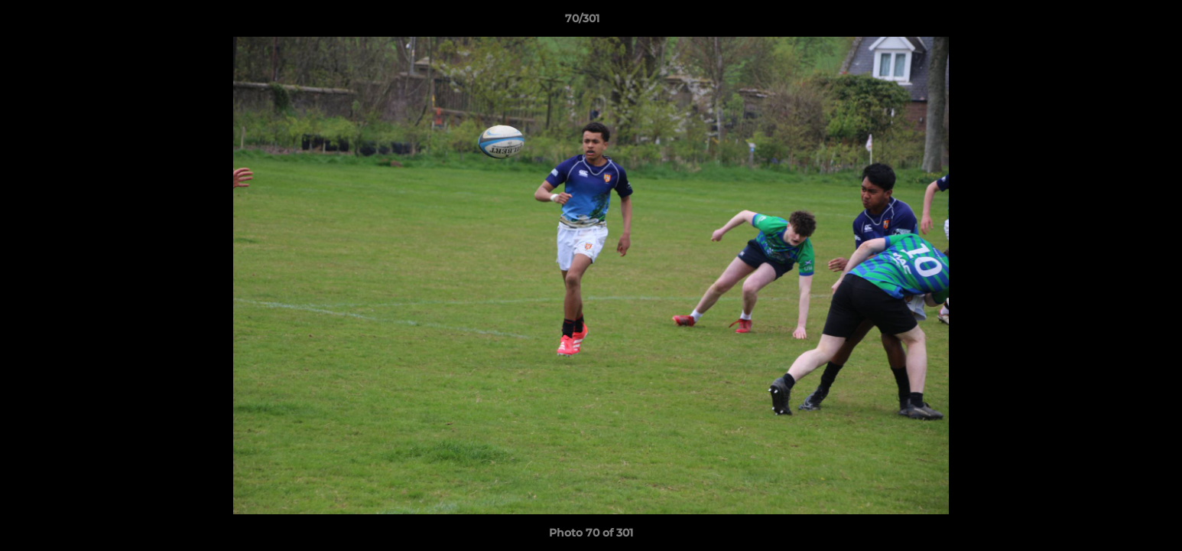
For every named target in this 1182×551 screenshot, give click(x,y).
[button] (1118, 22)
